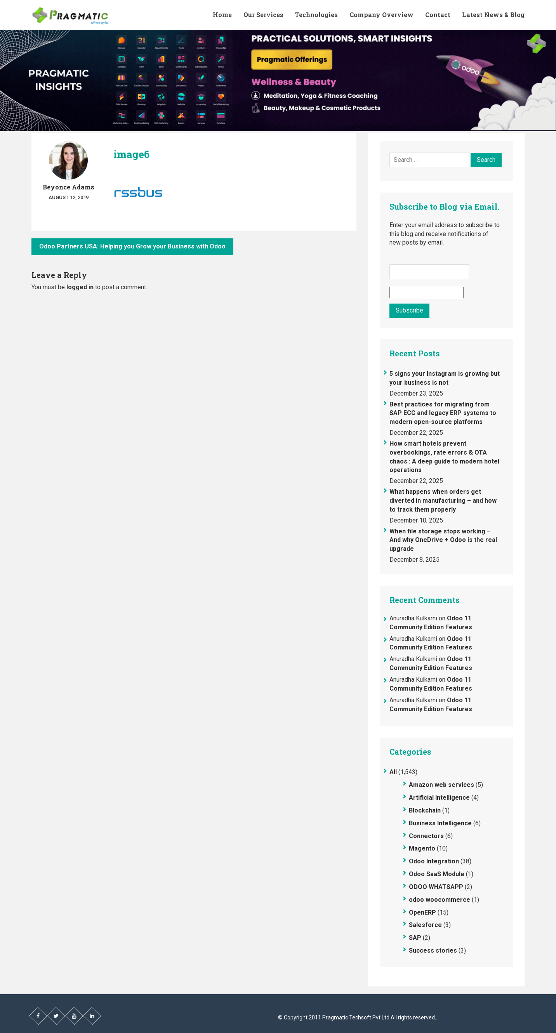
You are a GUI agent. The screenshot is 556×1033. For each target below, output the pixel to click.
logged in (80, 287)
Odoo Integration (434, 861)
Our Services (263, 14)
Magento (422, 848)
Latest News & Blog (493, 14)
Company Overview (381, 14)
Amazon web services (441, 784)
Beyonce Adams (68, 187)
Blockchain (425, 810)
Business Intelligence (440, 823)
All (393, 772)
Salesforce (425, 925)
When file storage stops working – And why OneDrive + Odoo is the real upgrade (443, 540)
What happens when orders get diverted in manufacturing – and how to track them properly (443, 500)
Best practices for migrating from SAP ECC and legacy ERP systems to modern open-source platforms (442, 413)
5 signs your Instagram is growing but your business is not (444, 378)
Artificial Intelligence (439, 797)
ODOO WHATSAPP (436, 887)
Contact (437, 14)
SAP (415, 937)
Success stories (433, 950)
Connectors (426, 836)
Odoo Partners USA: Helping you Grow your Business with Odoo (132, 246)
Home (222, 14)
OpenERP (422, 912)
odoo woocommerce (439, 899)
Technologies (316, 14)
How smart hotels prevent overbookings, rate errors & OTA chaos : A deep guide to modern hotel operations (444, 457)
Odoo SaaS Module (436, 874)
